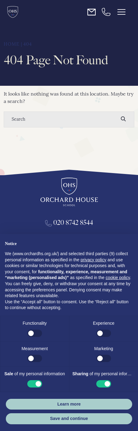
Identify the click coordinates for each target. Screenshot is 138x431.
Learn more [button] (69, 404)
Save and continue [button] (69, 418)
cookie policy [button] (117, 277)
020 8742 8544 (69, 222)
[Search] (63, 119)
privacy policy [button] (93, 259)
